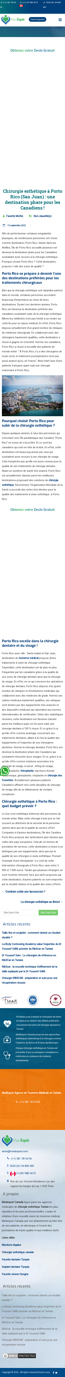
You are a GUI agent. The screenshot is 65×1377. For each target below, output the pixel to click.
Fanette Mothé (14, 216)
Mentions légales (11, 1245)
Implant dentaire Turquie (15, 1266)
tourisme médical (28, 658)
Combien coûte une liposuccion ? (23, 891)
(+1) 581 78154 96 (21, 1158)
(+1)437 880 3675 (23, 1173)
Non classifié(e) (42, 216)
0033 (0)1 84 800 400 (22, 1166)
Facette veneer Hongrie (15, 1274)
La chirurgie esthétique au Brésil (42, 902)
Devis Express (38, 19)
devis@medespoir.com (15, 1151)
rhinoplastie (27, 770)
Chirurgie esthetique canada (18, 1252)
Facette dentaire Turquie (15, 1259)
